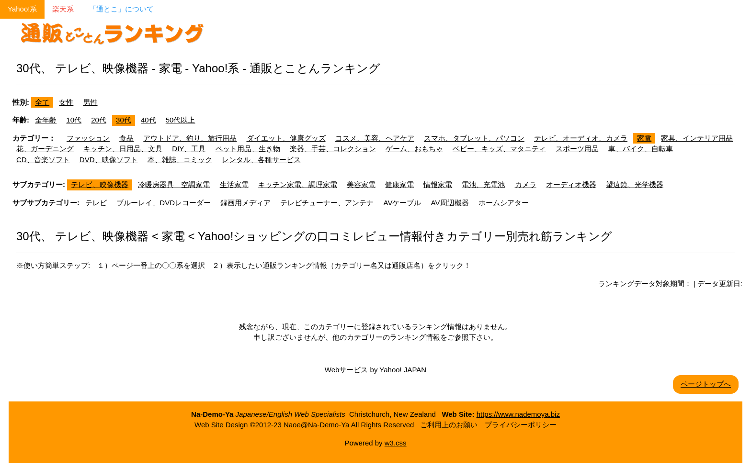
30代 (123, 120)
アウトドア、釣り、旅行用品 (190, 138)
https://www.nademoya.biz (518, 414)
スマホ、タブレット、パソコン (474, 138)
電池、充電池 (483, 184)
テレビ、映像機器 (99, 184)
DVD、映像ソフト (109, 160)
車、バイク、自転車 (640, 149)
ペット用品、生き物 (248, 149)
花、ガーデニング (45, 149)
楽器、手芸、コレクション (333, 149)
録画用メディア (245, 203)
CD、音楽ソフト (43, 160)
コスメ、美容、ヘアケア (374, 138)
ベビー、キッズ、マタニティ (499, 149)
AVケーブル (402, 203)
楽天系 (63, 9)
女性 (66, 102)
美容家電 (361, 184)
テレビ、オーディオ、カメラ (580, 138)
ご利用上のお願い (449, 425)
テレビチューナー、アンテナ (327, 203)
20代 (98, 120)
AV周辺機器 (450, 203)
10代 (73, 120)
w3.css (396, 443)
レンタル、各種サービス (261, 160)
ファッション (88, 138)
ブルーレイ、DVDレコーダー (163, 203)
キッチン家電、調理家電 (297, 184)
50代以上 (180, 120)
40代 (148, 120)
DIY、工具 (188, 149)
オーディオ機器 (571, 184)
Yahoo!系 (22, 9)
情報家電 (437, 184)
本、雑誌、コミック (180, 160)
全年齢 (46, 120)
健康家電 (399, 184)
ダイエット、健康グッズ (286, 138)
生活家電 (234, 184)
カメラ (525, 184)
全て (42, 102)
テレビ (96, 203)
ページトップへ (706, 384)
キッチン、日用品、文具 (122, 149)
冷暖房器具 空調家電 (174, 184)
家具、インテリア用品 (697, 138)
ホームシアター (503, 203)
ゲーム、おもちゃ (414, 149)
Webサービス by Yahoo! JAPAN (375, 370)
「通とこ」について (121, 9)
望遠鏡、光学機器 (634, 184)
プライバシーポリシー (521, 425)
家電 (644, 138)
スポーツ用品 (577, 149)
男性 (90, 102)
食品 (126, 138)
